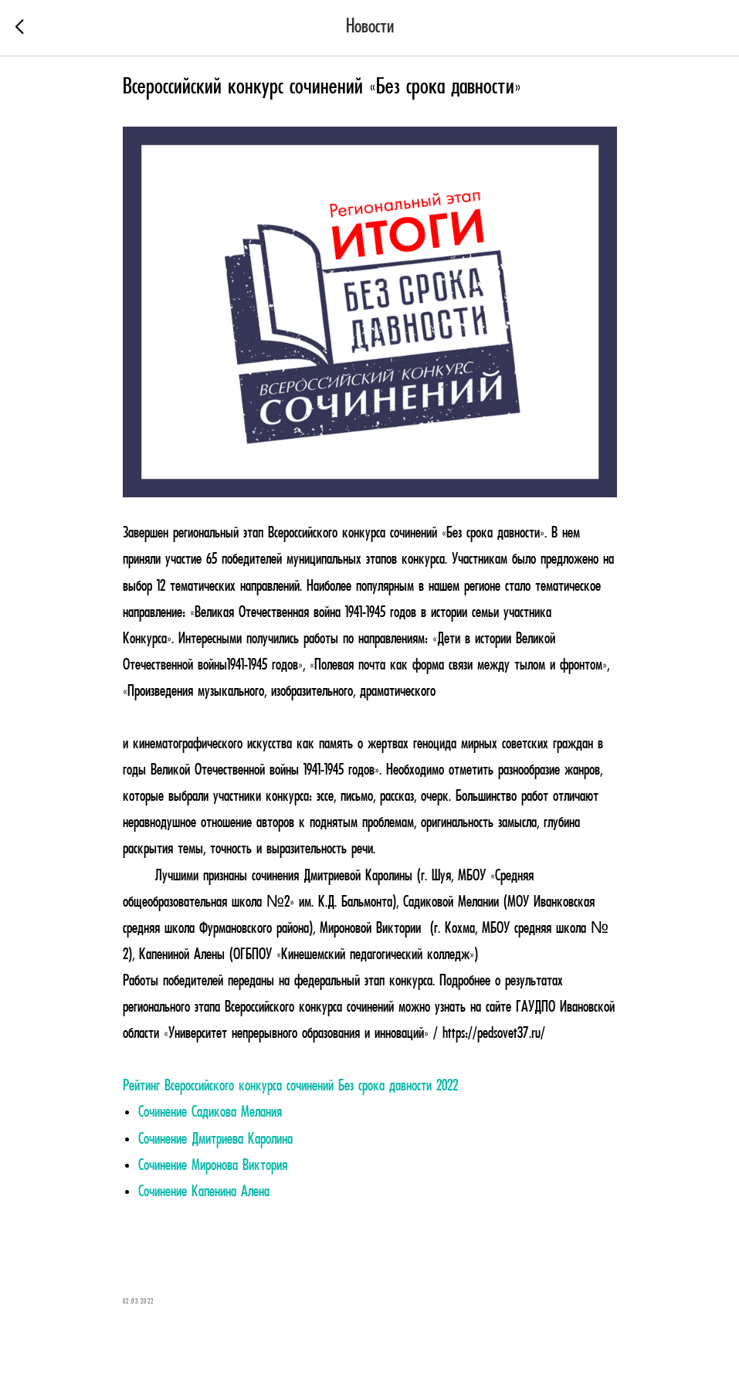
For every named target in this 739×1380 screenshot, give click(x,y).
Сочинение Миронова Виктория (212, 1166)
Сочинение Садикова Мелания (210, 1113)
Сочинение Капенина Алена (203, 1192)
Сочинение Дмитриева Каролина (215, 1140)
